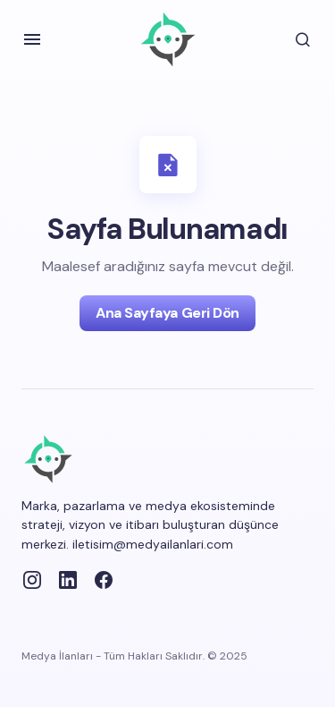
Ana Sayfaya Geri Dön (167, 312)
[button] (32, 39)
